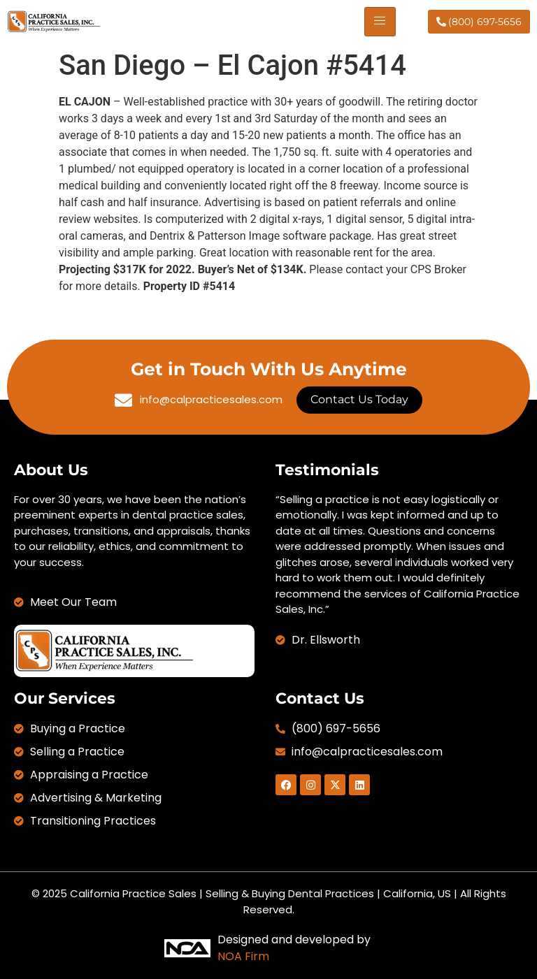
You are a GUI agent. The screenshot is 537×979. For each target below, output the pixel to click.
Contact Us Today (359, 399)
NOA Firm (243, 956)
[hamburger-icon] (380, 21)
